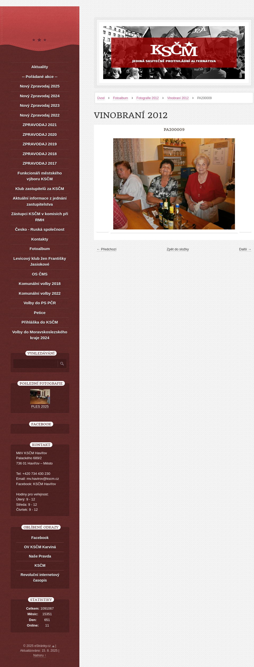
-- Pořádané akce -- (39, 76)
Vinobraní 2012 (178, 98)
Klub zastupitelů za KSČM (39, 188)
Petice (40, 312)
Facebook (39, 538)
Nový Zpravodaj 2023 (40, 105)
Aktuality (39, 67)
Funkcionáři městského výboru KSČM (39, 176)
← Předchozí (106, 249)
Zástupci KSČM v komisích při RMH (39, 216)
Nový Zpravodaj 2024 (40, 96)
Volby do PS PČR (40, 303)
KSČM (39, 565)
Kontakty (39, 239)
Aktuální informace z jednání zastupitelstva (39, 201)
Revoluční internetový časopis (40, 577)
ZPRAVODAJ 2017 (40, 163)
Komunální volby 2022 (40, 293)
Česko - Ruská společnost (40, 229)
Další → (245, 249)
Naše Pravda (40, 556)
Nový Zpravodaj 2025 (40, 86)
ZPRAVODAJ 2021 (40, 124)
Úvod (101, 98)
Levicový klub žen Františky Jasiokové (39, 261)
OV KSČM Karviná (40, 547)
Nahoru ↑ (39, 655)
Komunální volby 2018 (40, 283)
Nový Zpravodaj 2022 (40, 115)
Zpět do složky (178, 249)
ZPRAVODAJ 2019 (40, 144)
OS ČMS (39, 274)
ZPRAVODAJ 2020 (40, 134)
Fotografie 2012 (148, 98)
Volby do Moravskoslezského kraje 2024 (39, 335)
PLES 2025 (40, 406)
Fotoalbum (120, 98)
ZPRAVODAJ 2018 (40, 153)
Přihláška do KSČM (39, 322)
